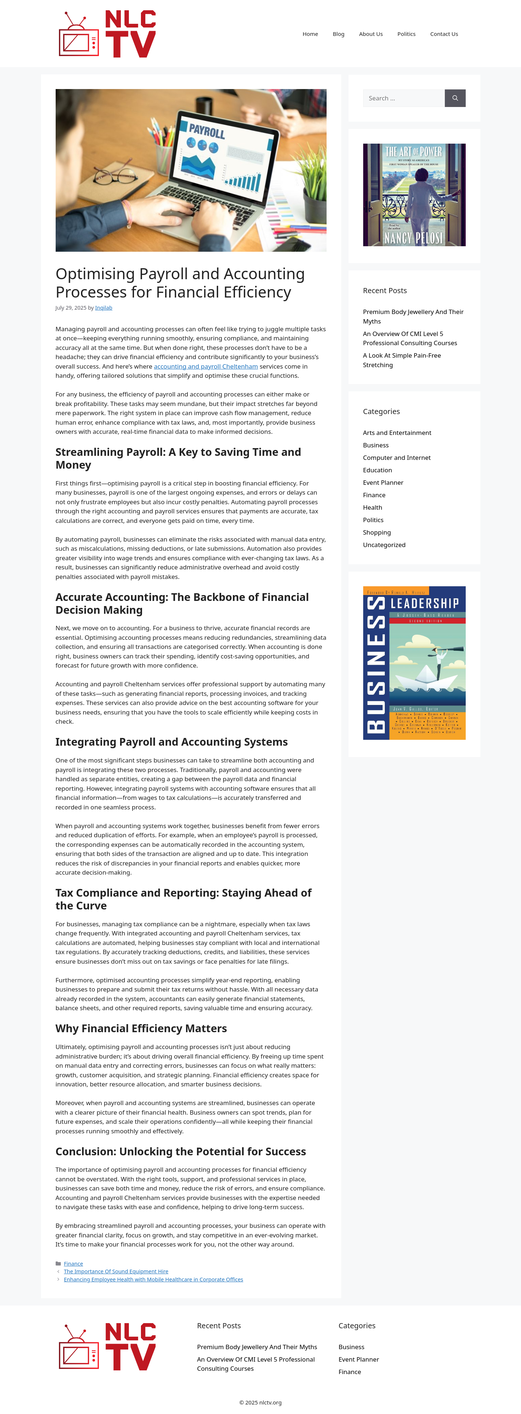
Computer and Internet (397, 457)
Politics (407, 33)
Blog (339, 33)
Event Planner (383, 482)
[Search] (455, 98)
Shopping (377, 532)
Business (376, 445)
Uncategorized (384, 544)
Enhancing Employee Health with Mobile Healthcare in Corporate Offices (153, 1279)
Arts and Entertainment (397, 432)
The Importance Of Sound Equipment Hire (116, 1271)
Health (373, 507)
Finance (73, 1263)
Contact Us (444, 33)
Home (310, 33)
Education (377, 470)
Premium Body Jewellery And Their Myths (257, 1347)
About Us (371, 33)
